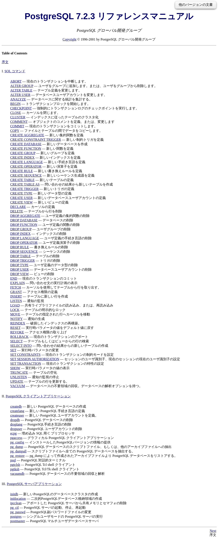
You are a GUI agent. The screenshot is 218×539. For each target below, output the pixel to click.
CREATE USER (21, 198)
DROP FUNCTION (23, 225)
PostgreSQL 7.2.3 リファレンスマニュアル (109, 16)
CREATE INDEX (22, 157)
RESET (15, 328)
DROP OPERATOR (23, 242)
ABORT (16, 81)
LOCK (15, 310)
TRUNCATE (19, 372)
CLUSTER (17, 117)
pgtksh (14, 469)
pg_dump (16, 447)
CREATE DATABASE (26, 144)
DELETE (16, 211)
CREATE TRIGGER (24, 189)
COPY (14, 130)
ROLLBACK (19, 337)
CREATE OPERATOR (26, 166)
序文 (5, 62)
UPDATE (16, 381)
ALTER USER (20, 95)
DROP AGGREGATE (25, 216)
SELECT (16, 341)
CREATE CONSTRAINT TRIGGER (35, 139)
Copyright (69, 39)
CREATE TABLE (22, 180)
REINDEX (17, 323)
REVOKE (17, 332)
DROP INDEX (20, 233)
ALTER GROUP (21, 86)
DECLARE (18, 207)
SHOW (15, 368)
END (13, 278)
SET (13, 350)
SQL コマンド (14, 71)
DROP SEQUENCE (24, 251)
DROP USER (19, 269)
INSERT (16, 296)
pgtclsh (15, 464)
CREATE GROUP (22, 153)
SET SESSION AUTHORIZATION (34, 359)
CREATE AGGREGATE (27, 135)
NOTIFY (16, 319)
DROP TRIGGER (22, 260)
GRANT (16, 292)
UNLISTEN (18, 377)
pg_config (17, 442)
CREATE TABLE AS (25, 184)
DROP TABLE (20, 256)
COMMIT (17, 126)
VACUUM (17, 386)
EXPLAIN (17, 283)
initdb (14, 494)
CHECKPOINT (21, 108)
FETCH (15, 287)
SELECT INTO (21, 345)
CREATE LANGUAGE (26, 162)
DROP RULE (19, 247)
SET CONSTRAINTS (25, 354)
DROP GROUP (21, 229)
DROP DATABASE (23, 220)
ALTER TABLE (21, 90)
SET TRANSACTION (25, 363)
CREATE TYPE (21, 193)
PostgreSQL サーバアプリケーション (34, 484)
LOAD (15, 305)
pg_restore (17, 456)
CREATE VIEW (21, 202)
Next (213, 531)
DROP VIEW (19, 274)
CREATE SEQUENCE (26, 175)
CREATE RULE (21, 171)
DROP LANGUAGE (24, 238)
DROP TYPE (19, 265)
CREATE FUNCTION (25, 148)
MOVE (15, 314)
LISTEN (16, 301)
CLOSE (15, 113)
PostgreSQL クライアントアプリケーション (38, 396)
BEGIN (15, 104)
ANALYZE (18, 99)
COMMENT (19, 121)
